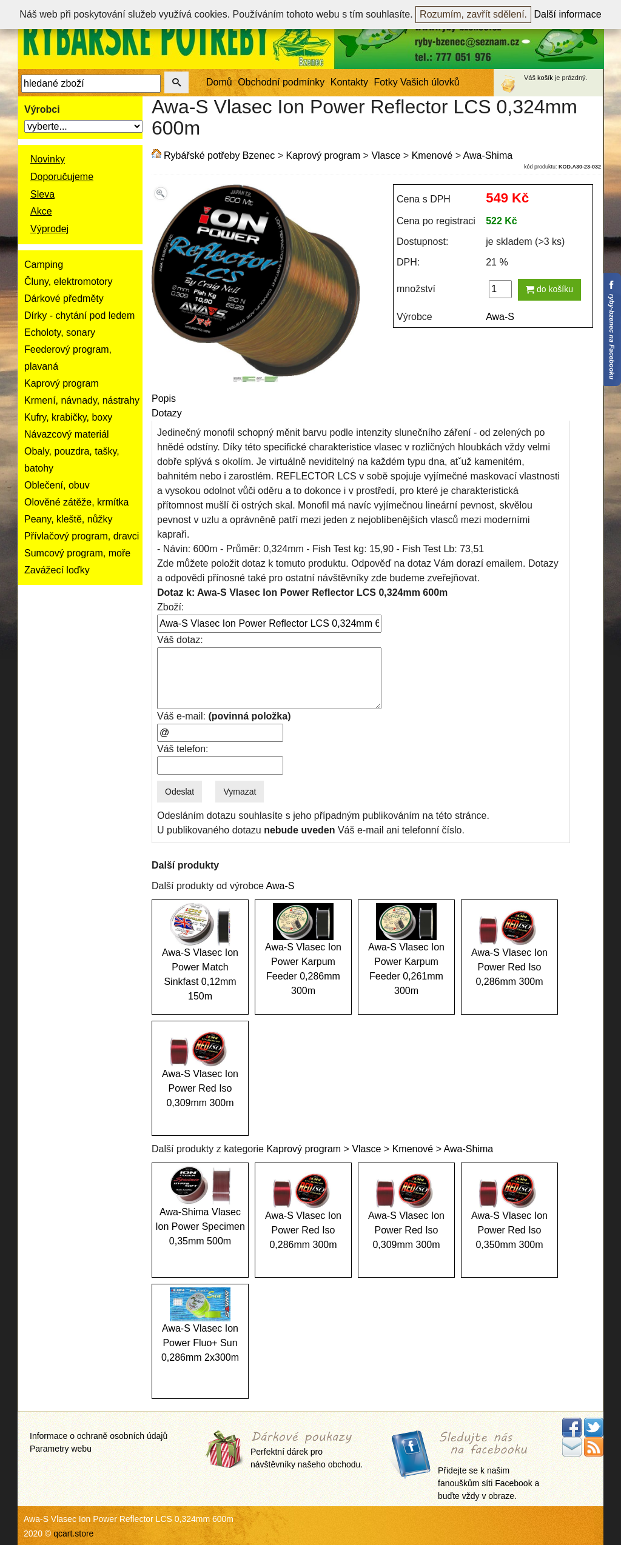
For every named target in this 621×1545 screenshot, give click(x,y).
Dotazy (167, 413)
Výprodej (49, 229)
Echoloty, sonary (59, 332)
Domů (219, 82)
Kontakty (349, 82)
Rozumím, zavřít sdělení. (473, 14)
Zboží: (170, 607)
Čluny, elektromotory (68, 281)
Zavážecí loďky (57, 570)
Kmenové (432, 155)
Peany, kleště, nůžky (68, 519)
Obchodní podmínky (281, 82)
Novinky (47, 159)
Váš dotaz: (180, 640)
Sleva (42, 194)
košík (545, 77)
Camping (43, 264)
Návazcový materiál (66, 434)
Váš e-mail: (223, 716)
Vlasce (385, 155)
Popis (164, 398)
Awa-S (500, 317)
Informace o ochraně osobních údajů (98, 1436)
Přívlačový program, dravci (81, 536)
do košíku (549, 289)
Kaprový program (61, 383)
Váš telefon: (183, 749)
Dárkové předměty (64, 298)
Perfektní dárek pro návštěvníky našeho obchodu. (306, 1450)
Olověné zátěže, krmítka (76, 502)
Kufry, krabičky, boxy (68, 417)
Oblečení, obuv (57, 485)
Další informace (568, 14)
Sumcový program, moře (77, 553)
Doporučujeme (61, 177)
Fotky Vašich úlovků (417, 82)
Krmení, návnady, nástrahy (81, 400)
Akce (41, 211)
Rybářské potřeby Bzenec (219, 155)
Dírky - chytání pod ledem (79, 315)
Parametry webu (61, 1448)
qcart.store (73, 1533)
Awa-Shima (488, 155)
